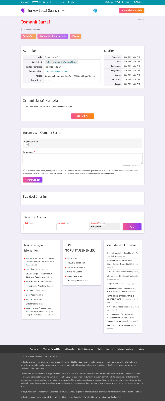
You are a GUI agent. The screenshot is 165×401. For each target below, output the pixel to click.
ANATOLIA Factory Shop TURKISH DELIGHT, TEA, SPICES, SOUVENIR (40, 261)
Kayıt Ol (125, 2)
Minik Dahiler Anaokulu (39, 286)
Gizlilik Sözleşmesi (85, 349)
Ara (132, 226)
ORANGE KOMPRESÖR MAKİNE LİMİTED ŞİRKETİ (122, 299)
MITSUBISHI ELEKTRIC (76, 262)
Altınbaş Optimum (77, 280)
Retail (48, 62)
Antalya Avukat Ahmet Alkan (123, 271)
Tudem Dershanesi (74, 276)
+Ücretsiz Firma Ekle (132, 10)
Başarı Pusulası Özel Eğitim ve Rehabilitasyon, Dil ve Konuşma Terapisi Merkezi (41, 311)
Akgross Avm (123, 283)
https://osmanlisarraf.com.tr (57, 71)
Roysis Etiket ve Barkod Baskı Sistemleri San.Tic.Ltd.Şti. (122, 263)
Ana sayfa (25, 2)
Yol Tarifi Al (82, 115)
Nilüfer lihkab (72, 258)
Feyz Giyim (37, 269)
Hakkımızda (60, 2)
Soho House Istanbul (34, 299)
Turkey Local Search (43, 10)
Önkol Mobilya (35, 303)
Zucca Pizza (36, 290)
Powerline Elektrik (74, 271)
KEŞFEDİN (36, 2)
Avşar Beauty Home (39, 281)
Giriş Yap (109, 2)
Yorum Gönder (32, 179)
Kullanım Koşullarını (125, 349)
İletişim (71, 2)
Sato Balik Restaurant (76, 267)
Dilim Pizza (36, 295)
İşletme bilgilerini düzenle (53, 36)
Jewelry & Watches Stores (65, 62)
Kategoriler (48, 2)
